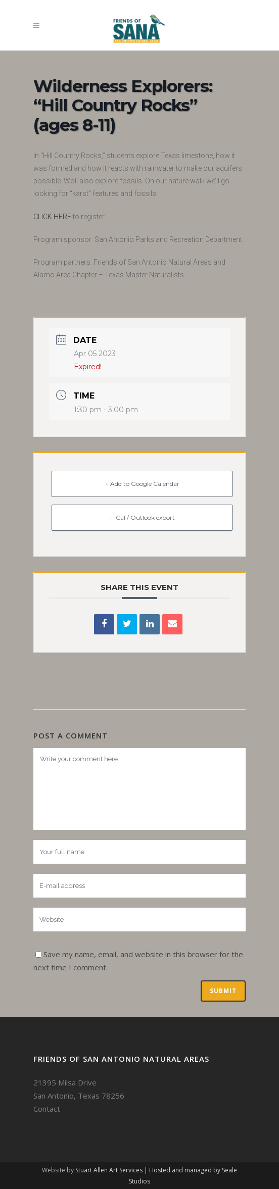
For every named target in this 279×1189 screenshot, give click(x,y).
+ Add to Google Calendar (142, 483)
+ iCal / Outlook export (142, 517)
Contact (46, 1109)
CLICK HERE (52, 217)
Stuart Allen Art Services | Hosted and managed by (148, 1170)
